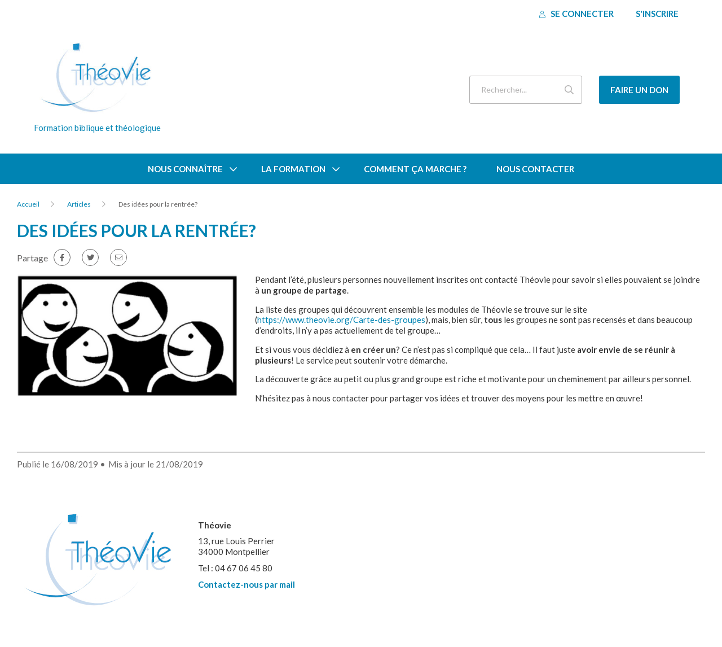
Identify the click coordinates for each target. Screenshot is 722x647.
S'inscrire (657, 13)
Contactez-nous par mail (246, 584)
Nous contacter (535, 169)
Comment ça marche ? (415, 169)
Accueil (28, 204)
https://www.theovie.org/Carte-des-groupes (341, 319)
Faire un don (639, 90)
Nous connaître (185, 169)
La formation (293, 169)
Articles (79, 204)
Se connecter (576, 13)
